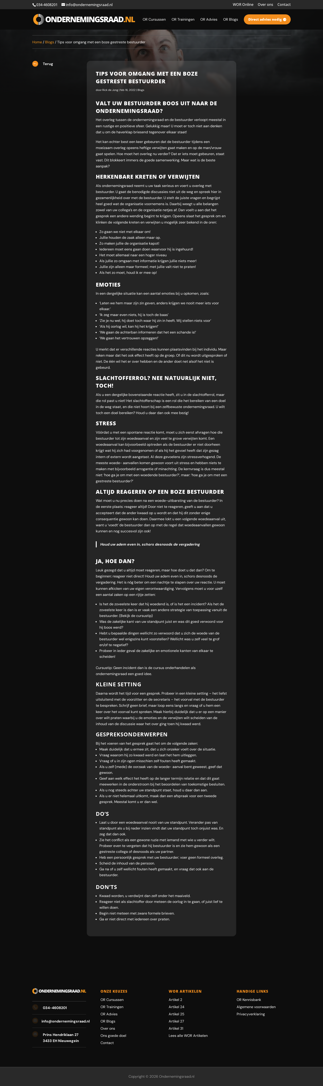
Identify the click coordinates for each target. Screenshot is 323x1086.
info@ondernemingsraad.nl (65, 1021)
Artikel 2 (175, 999)
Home (37, 42)
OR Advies (109, 1014)
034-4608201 (47, 4)
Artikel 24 (176, 1007)
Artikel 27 (176, 1021)
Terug (48, 63)
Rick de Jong (110, 90)
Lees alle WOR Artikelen (188, 1035)
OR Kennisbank (249, 999)
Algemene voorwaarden (256, 1007)
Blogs (49, 42)
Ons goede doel (113, 1035)
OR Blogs (107, 1021)
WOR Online (243, 5)
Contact (284, 5)
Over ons (265, 5)
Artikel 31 (176, 1028)
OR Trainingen (111, 1007)
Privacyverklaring (251, 1014)
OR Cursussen (112, 999)
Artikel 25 (176, 1014)
